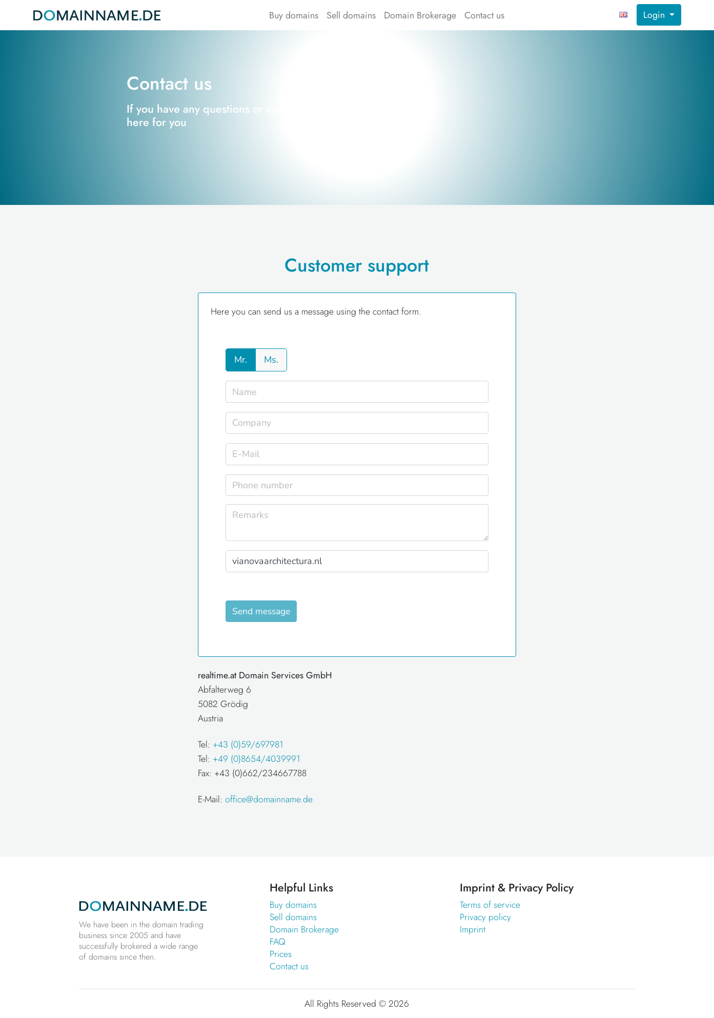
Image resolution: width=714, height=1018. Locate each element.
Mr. (240, 360)
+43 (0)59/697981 (248, 744)
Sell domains (351, 15)
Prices (281, 954)
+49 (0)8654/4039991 (256, 758)
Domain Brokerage (420, 15)
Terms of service (490, 904)
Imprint (472, 929)
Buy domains (293, 15)
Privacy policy (485, 917)
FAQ (277, 941)
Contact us (484, 15)
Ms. (271, 360)
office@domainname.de (269, 799)
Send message (261, 611)
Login (655, 15)
